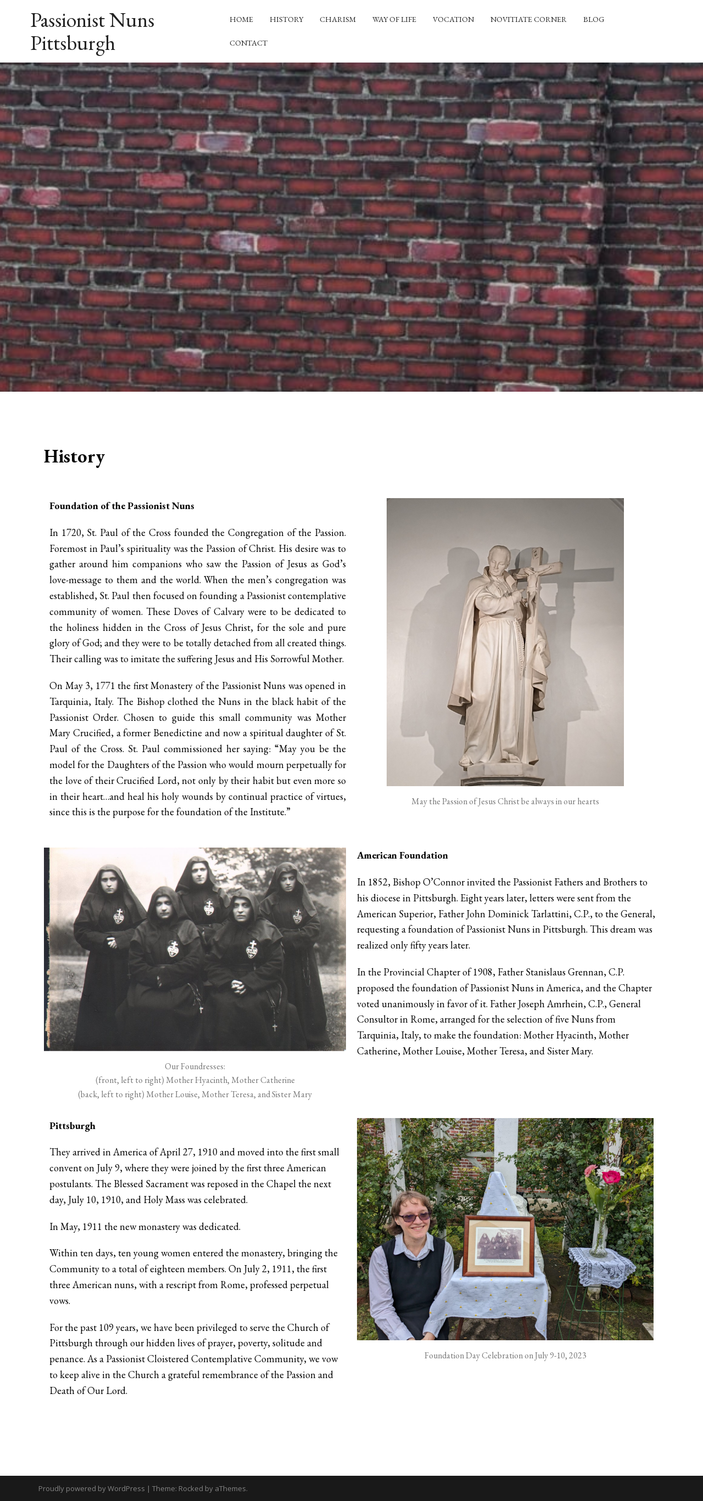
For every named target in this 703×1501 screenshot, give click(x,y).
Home (241, 19)
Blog (593, 19)
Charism (338, 19)
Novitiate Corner (528, 19)
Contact (248, 43)
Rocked (190, 1488)
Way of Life (394, 19)
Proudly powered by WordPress (91, 1488)
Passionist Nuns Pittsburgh (92, 31)
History (286, 19)
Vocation (453, 19)
